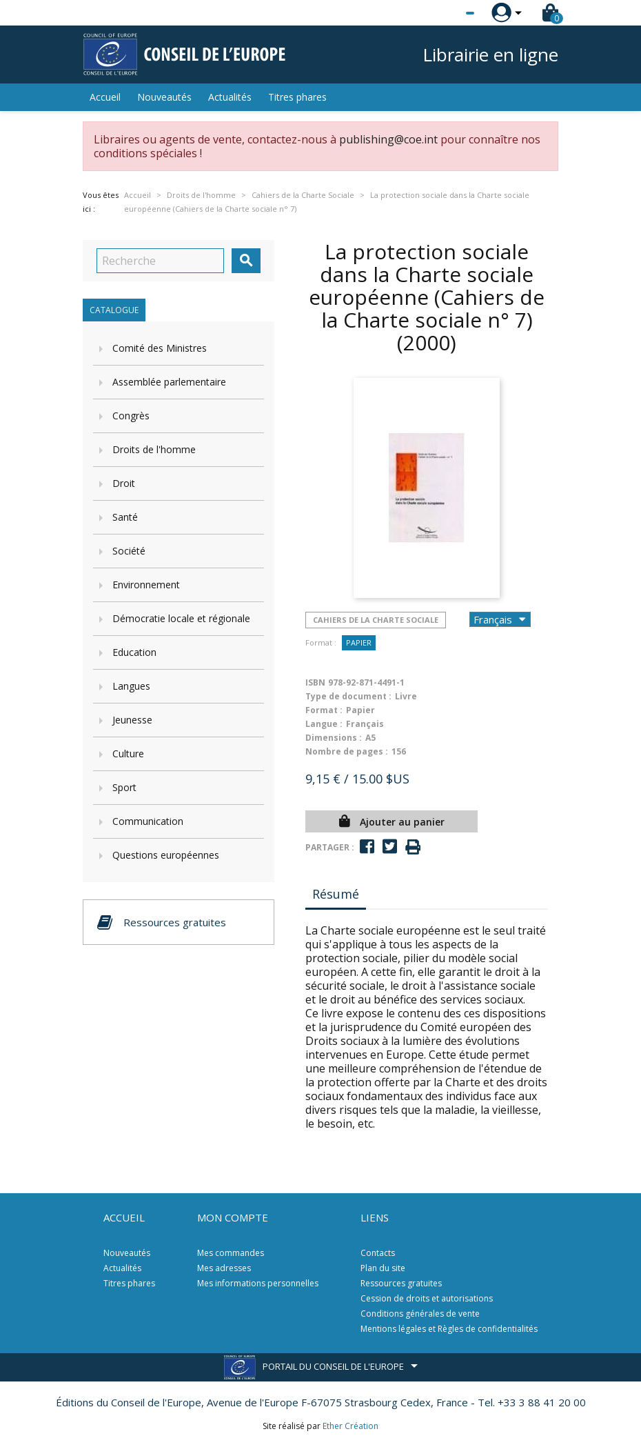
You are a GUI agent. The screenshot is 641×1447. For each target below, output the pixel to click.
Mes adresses (224, 1268)
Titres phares (297, 96)
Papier (359, 642)
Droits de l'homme (154, 449)
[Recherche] (160, 260)
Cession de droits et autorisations (426, 1298)
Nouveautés (164, 96)
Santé (125, 516)
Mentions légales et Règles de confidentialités (449, 1329)
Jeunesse (132, 719)
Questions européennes (165, 854)
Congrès (131, 415)
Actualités (230, 96)
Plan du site (382, 1268)
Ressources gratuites (401, 1283)
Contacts (377, 1253)
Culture (128, 753)
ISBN (315, 682)
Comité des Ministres (159, 348)
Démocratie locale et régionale (181, 618)
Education (134, 652)
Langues (131, 685)
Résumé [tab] (335, 894)
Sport (124, 787)
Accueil (105, 96)
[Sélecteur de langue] (442, 13)
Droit (123, 483)
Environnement (146, 584)
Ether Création (350, 1426)
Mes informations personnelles (257, 1283)
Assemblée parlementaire (169, 381)
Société (128, 550)
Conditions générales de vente (420, 1313)
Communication (147, 821)
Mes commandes (230, 1253)
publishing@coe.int (388, 139)
